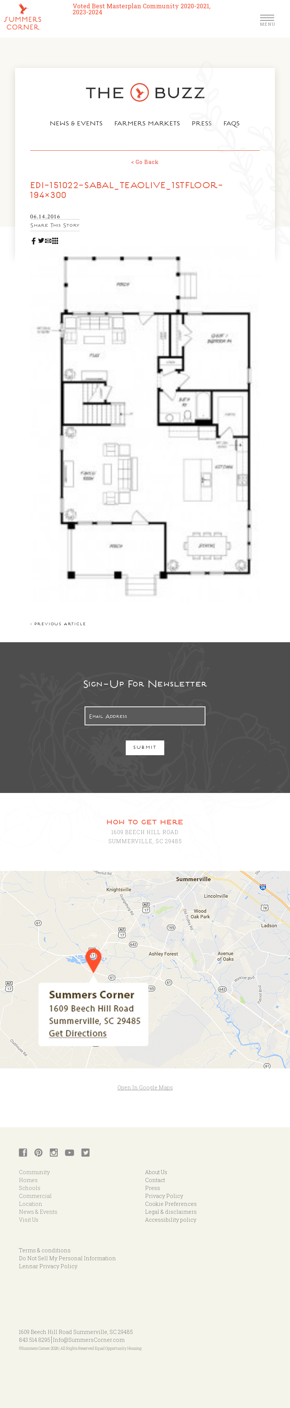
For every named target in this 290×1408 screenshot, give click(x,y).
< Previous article (58, 624)
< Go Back (145, 161)
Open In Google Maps (145, 1087)
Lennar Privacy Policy (48, 1266)
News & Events (76, 124)
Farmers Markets (147, 124)
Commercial (35, 1195)
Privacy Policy (164, 1195)
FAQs (232, 124)
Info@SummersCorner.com (89, 1339)
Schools (29, 1188)
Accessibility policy (170, 1219)
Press (202, 124)
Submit (145, 748)
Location (30, 1203)
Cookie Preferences (171, 1203)
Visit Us (29, 1219)
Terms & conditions (45, 1250)
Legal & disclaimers (171, 1211)
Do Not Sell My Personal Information (67, 1258)
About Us (156, 1172)
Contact (155, 1180)
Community (34, 1172)
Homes (28, 1180)
